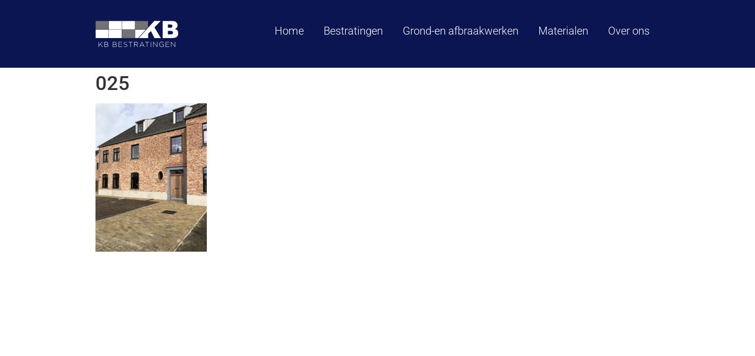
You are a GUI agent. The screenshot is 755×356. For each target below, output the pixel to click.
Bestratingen (353, 31)
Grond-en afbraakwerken (461, 31)
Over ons (629, 31)
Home (289, 31)
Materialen (563, 31)
